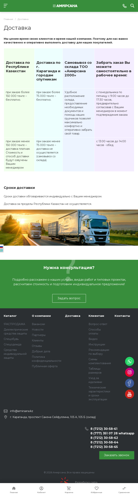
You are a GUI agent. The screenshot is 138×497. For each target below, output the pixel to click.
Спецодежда (12, 344)
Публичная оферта (44, 366)
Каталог (10, 316)
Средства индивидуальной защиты (15, 353)
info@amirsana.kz (21, 411)
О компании (41, 316)
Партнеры (39, 335)
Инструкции (97, 344)
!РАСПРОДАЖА (14, 324)
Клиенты (37, 340)
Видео (93, 339)
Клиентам (96, 316)
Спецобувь (11, 339)
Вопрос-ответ (98, 324)
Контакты (122, 316)
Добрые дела (41, 351)
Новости (37, 329)
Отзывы (37, 346)
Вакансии (38, 324)
